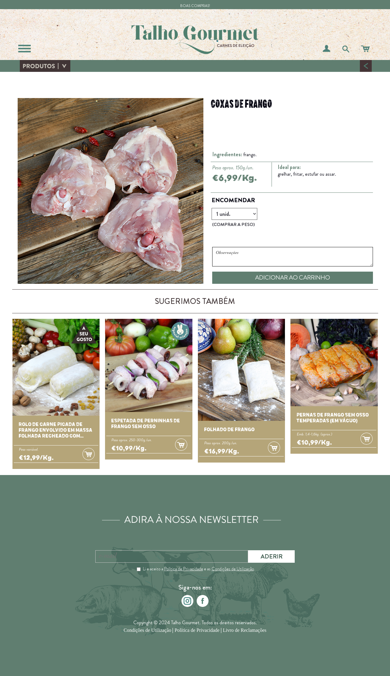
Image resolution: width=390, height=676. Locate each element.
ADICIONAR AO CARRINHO (292, 277)
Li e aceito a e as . (199, 569)
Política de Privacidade (183, 569)
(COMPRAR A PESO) (233, 224)
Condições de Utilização (233, 569)
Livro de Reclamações (244, 630)
